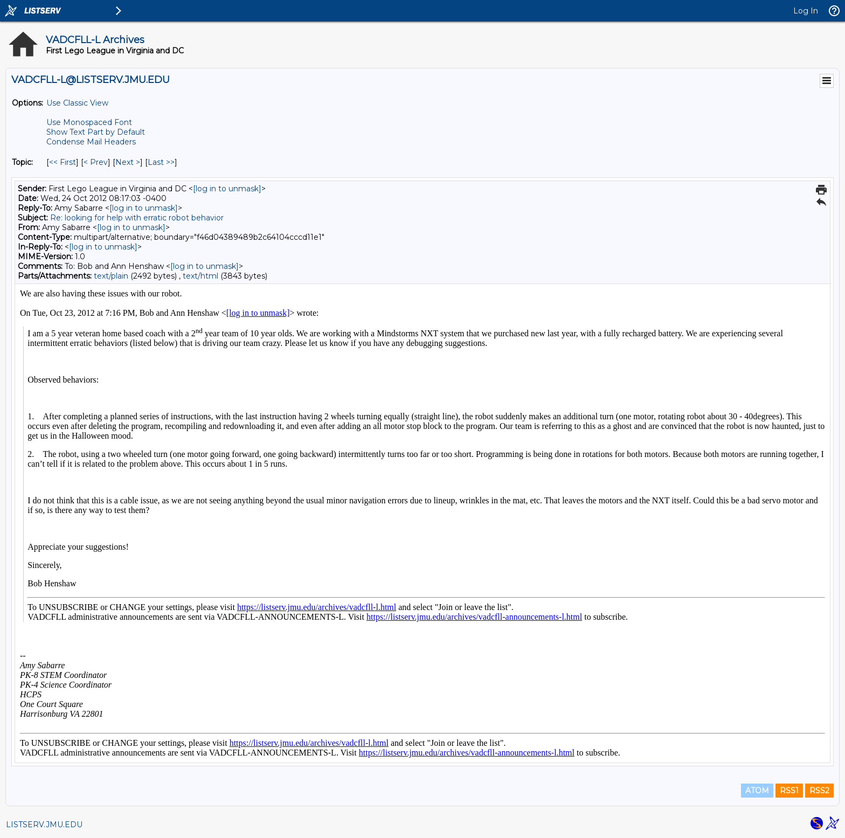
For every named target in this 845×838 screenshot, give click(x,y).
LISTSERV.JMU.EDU (44, 824)
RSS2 (819, 790)
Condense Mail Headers (91, 142)
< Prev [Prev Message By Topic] (96, 162)
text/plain (111, 276)
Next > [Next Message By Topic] (127, 162)
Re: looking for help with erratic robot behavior (137, 218)
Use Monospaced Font (89, 122)
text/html (200, 276)
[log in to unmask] (227, 188)
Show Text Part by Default (95, 132)
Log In (805, 11)
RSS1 (789, 790)
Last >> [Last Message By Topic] (161, 162)
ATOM (757, 790)
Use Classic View (77, 103)
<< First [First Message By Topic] (62, 162)
